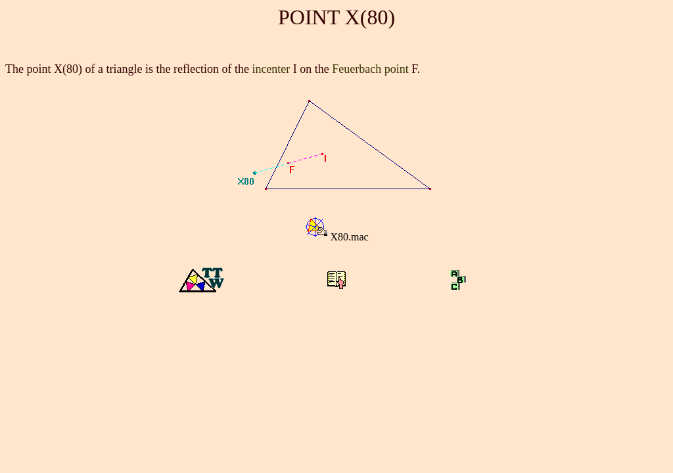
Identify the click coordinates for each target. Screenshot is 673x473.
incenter (271, 69)
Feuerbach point (370, 69)
